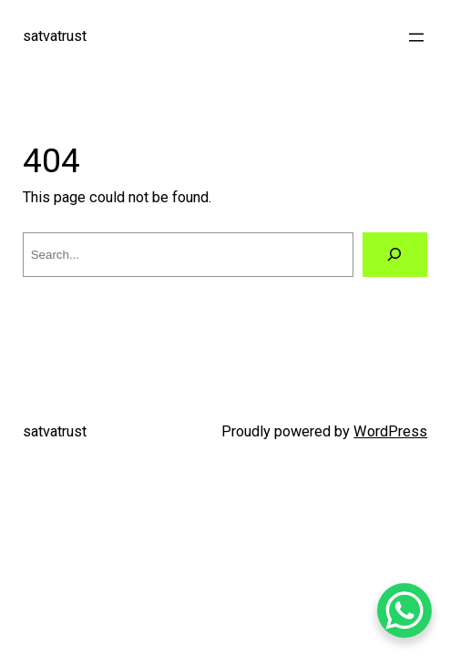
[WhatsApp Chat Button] (404, 610)
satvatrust (55, 36)
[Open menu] (416, 37)
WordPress (390, 431)
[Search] (395, 255)
